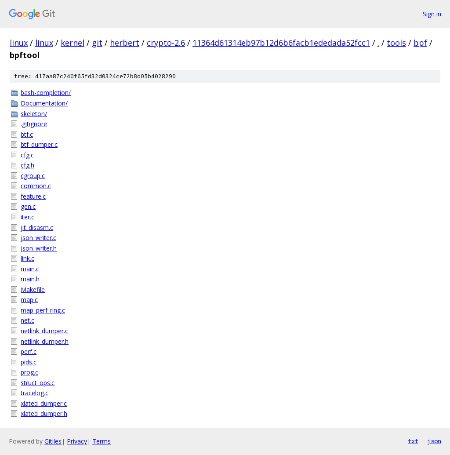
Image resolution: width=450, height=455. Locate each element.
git (97, 42)
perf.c (28, 351)
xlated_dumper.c (44, 403)
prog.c (29, 372)
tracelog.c (34, 393)
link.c (27, 258)
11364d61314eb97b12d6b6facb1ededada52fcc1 (281, 42)
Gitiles (53, 441)
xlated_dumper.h (44, 413)
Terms (101, 441)
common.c (36, 186)
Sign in (432, 14)
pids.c (28, 362)
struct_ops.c (37, 383)
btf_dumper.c (39, 144)
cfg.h (27, 165)
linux (19, 42)
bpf (420, 42)
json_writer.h (39, 248)
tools (396, 42)
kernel (72, 42)
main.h (30, 279)
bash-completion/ (46, 92)
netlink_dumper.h (45, 341)
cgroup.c (33, 175)
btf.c (27, 134)
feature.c (33, 196)
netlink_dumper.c (44, 331)
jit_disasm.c (37, 227)
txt (413, 441)
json (434, 441)
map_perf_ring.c (43, 310)
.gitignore (34, 124)
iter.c (27, 217)
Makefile (33, 289)
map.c (29, 299)
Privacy (77, 441)
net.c (27, 320)
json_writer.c (38, 237)
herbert (124, 42)
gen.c (28, 206)
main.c (30, 269)
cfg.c (27, 155)
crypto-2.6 (166, 42)
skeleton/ (34, 113)
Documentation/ (44, 103)
